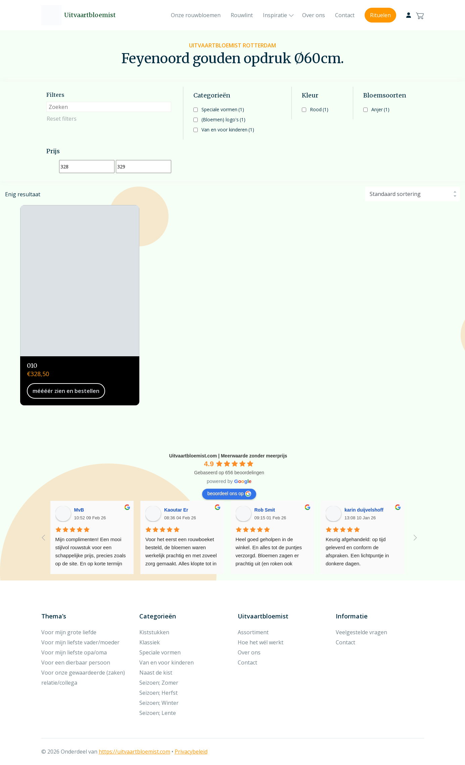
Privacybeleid (191, 751)
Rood (319, 109)
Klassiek (149, 642)
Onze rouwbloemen (196, 15)
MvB (79, 510)
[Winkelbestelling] (412, 194)
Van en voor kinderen (227, 129)
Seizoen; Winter (159, 703)
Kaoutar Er (176, 510)
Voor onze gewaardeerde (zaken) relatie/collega (83, 677)
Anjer (380, 109)
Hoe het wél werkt (260, 642)
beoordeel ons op (229, 494)
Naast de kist (155, 672)
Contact (345, 15)
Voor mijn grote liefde (68, 632)
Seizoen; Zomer (158, 682)
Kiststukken (154, 632)
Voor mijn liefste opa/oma (74, 652)
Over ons (313, 15)
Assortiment (253, 632)
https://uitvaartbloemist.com (134, 751)
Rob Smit (264, 510)
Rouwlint (242, 15)
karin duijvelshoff (363, 510)
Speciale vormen (222, 109)
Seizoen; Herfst (158, 692)
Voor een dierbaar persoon (75, 662)
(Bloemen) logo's (223, 119)
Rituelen (380, 15)
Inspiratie (275, 15)
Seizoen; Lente (157, 713)
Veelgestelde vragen (361, 632)
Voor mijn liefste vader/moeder (80, 642)
